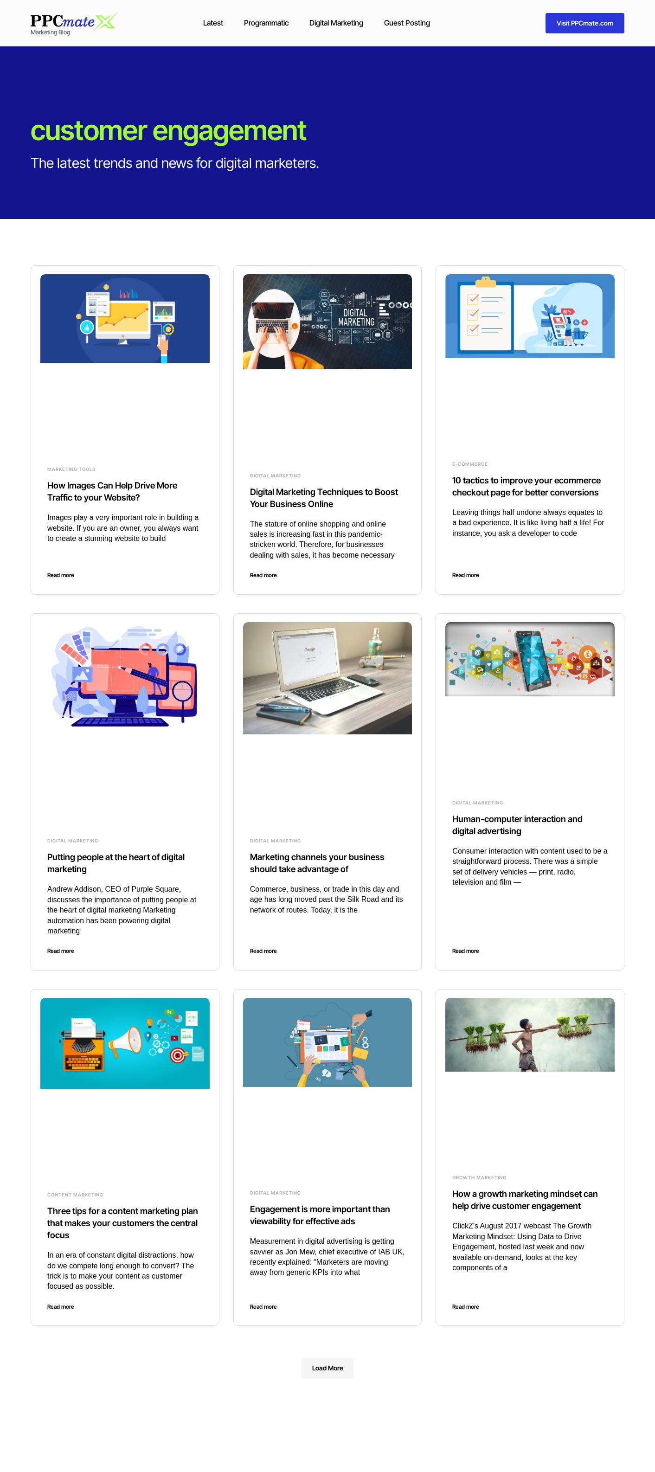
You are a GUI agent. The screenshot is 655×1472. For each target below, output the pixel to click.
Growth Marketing (479, 1177)
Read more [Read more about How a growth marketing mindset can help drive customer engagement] (465, 1306)
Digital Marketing (336, 22)
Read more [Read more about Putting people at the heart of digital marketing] (60, 950)
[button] (327, 1368)
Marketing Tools (71, 469)
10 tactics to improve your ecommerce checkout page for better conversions (529, 492)
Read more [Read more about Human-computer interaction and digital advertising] (465, 950)
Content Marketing (75, 1194)
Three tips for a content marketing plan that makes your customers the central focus (121, 1223)
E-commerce (470, 464)
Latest (213, 22)
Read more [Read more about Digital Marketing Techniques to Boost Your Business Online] (263, 575)
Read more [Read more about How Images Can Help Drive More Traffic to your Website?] (60, 575)
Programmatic (266, 22)
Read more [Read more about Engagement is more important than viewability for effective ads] (263, 1306)
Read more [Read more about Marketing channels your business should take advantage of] (263, 950)
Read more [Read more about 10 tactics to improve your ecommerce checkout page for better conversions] (465, 575)
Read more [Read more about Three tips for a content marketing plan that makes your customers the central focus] (60, 1306)
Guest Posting (407, 22)
